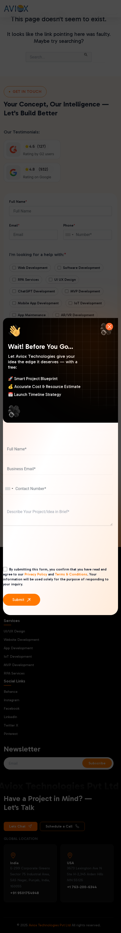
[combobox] (9, 488)
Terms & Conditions (71, 574)
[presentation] (40, 551)
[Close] (109, 326)
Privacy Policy (36, 574)
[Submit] (21, 600)
